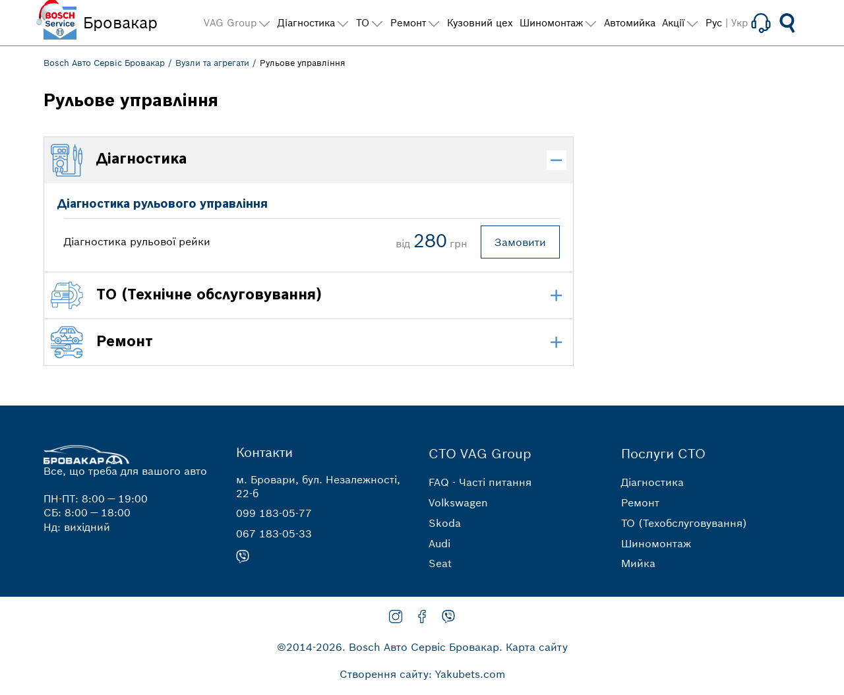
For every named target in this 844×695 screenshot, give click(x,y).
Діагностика (652, 482)
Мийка (638, 563)
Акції (673, 22)
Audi (439, 543)
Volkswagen (458, 502)
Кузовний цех (480, 22)
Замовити (520, 242)
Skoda (445, 522)
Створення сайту (384, 673)
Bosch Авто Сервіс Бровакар (104, 62)
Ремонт (640, 502)
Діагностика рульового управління (162, 204)
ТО (362, 22)
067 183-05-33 (274, 533)
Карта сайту (537, 646)
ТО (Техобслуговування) (684, 522)
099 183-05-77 (274, 513)
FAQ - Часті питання (480, 482)
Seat (440, 563)
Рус (714, 22)
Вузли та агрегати (212, 62)
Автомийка (629, 22)
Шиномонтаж (656, 543)
